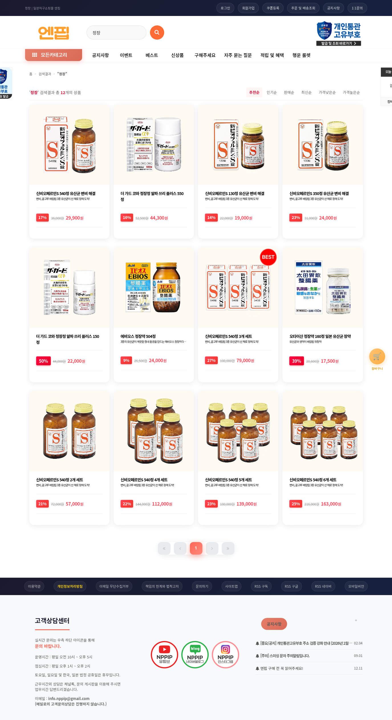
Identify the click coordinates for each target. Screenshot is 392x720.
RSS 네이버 (323, 586)
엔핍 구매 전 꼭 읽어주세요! (279, 668)
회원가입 (248, 7)
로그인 (225, 7)
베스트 (151, 55)
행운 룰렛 (301, 55)
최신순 (306, 92)
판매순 (289, 92)
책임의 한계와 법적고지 (162, 586)
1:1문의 (357, 7)
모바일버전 (356, 586)
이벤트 (126, 55)
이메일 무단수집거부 (114, 586)
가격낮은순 (327, 92)
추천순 (254, 92)
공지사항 (333, 7)
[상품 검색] (157, 32)
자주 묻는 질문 (238, 55)
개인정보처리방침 (69, 586)
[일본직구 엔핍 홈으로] (53, 31)
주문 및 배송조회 (303, 7)
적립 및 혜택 (272, 55)
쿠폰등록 (273, 7)
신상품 (177, 55)
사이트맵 (231, 586)
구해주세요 (205, 55)
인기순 (272, 92)
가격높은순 (351, 92)
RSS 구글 (291, 586)
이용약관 (34, 586)
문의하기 (202, 586)
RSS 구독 (261, 586)
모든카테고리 (49, 54)
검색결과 (44, 73)
